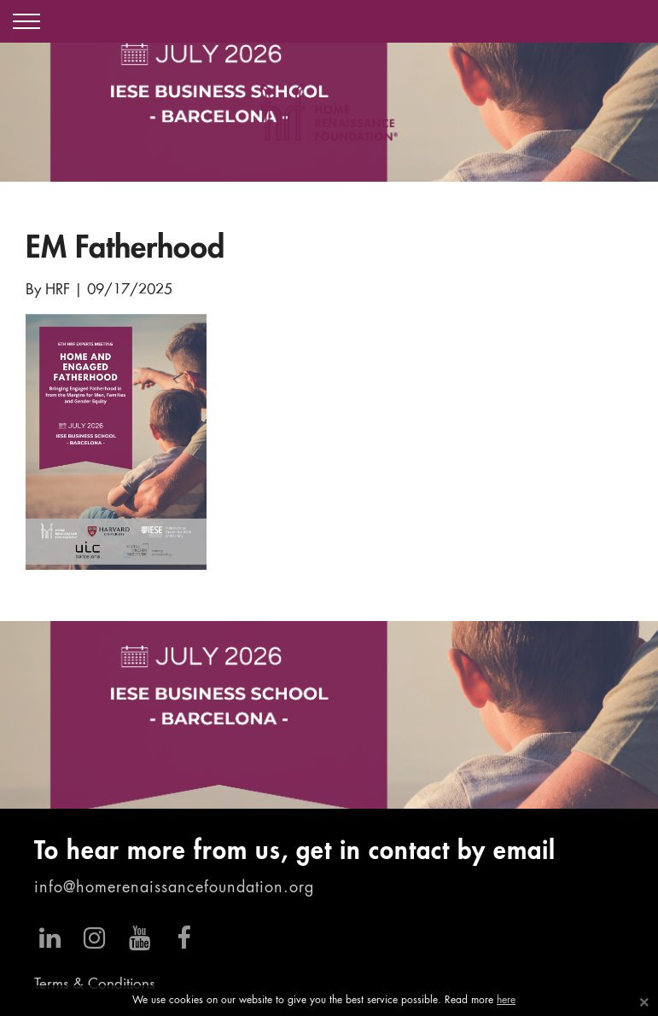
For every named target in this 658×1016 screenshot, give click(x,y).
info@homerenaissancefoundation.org (174, 888)
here (506, 1001)
